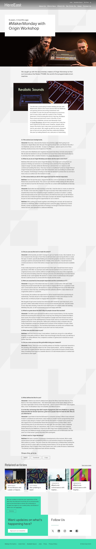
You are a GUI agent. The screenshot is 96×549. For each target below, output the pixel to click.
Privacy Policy (53, 544)
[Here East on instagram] (65, 531)
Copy (46, 457)
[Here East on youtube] (71, 531)
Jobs (71, 2)
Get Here (86, 2)
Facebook (36, 457)
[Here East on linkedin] (59, 531)
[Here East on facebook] (77, 531)
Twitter (25, 457)
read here (19, 507)
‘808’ (56, 143)
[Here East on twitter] (53, 531)
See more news (86, 465)
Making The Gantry (10, 544)
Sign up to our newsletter (17, 531)
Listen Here (21, 544)
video (58, 203)
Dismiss (11, 511)
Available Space (78, 2)
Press (45, 544)
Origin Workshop (37, 122)
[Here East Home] (13, 4)
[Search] (90, 2)
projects (42, 438)
